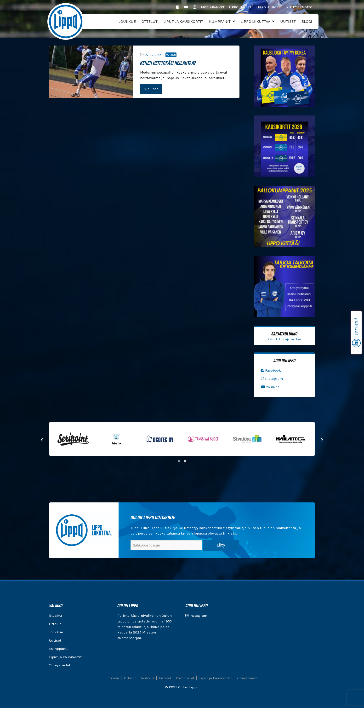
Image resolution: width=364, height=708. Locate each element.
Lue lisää (151, 89)
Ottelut (150, 21)
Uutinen (171, 54)
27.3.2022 (153, 54)
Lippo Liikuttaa (255, 21)
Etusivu (55, 615)
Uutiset (288, 21)
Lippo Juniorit (269, 7)
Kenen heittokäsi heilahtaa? (168, 63)
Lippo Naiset (240, 7)
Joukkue (127, 21)
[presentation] (42, 439)
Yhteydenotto (299, 7)
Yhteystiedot (59, 665)
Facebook (271, 370)
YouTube (270, 387)
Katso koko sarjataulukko (284, 339)
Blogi (306, 21)
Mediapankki (212, 7)
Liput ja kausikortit (183, 21)
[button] (179, 461)
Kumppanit (220, 21)
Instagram (272, 378)
